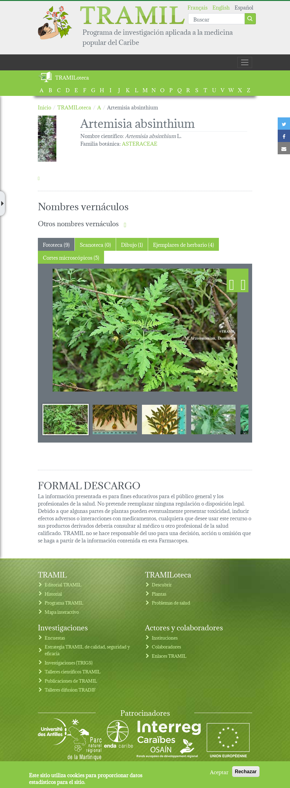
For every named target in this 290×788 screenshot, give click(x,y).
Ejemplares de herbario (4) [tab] (183, 244)
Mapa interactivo (62, 611)
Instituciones (165, 637)
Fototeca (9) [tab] (56, 244)
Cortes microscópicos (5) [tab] (71, 257)
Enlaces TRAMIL (169, 655)
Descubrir (162, 584)
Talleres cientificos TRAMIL (73, 671)
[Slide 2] (115, 419)
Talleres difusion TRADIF (70, 689)
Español (244, 7)
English (221, 7)
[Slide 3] (164, 419)
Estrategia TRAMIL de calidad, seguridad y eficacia (87, 650)
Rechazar (246, 771)
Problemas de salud (171, 602)
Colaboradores (166, 646)
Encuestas (55, 637)
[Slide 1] (65, 419)
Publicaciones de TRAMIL (71, 680)
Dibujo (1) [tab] (132, 244)
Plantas (159, 593)
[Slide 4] (213, 419)
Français (197, 7)
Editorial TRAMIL (63, 584)
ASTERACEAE (139, 143)
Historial (53, 593)
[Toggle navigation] (244, 62)
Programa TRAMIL (64, 602)
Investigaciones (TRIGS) (69, 662)
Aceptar (219, 772)
